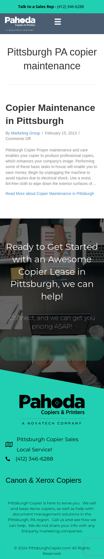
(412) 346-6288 (70, 6)
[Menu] (58, 22)
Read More (50, 193)
